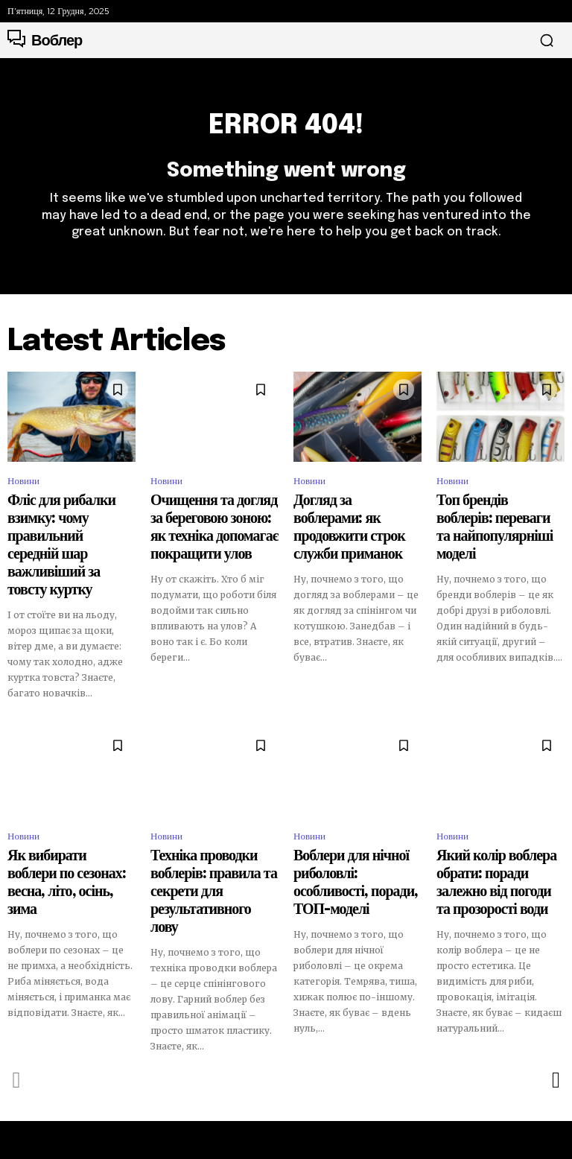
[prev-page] (16, 985)
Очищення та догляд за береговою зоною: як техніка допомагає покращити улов (212, 520)
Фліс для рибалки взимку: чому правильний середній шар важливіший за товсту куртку (67, 527)
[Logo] (44, 40)
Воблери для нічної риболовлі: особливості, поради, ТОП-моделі (344, 821)
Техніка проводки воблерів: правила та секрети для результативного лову (210, 821)
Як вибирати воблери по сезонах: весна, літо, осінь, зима (64, 821)
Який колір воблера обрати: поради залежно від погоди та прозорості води (497, 821)
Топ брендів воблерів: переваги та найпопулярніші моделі (499, 520)
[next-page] (555, 985)
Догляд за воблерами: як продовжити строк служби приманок (351, 520)
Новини (23, 488)
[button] (547, 40)
